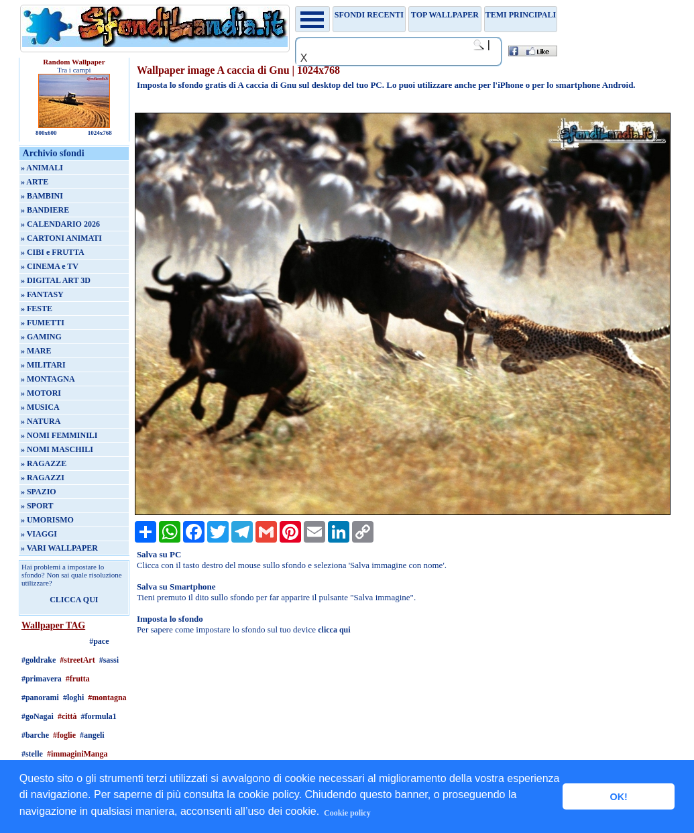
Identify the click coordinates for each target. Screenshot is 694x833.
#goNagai (37, 716)
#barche (35, 735)
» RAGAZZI (42, 477)
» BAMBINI (42, 196)
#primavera (41, 678)
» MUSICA (40, 407)
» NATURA (40, 421)
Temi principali (520, 14)
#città (67, 716)
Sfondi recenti (369, 14)
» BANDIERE (45, 210)
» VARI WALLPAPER (59, 548)
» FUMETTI (42, 322)
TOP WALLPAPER (445, 14)
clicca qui (334, 629)
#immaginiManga (77, 754)
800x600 (46, 132)
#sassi (109, 660)
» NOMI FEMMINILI (59, 435)
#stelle (32, 754)
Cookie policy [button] (347, 813)
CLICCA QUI (74, 599)
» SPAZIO (38, 491)
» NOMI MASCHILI (57, 449)
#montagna (107, 697)
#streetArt (77, 660)
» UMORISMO (47, 519)
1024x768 (100, 132)
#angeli (92, 735)
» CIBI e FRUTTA (52, 252)
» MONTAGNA (48, 379)
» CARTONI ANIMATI (61, 238)
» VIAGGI (39, 534)
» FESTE (36, 308)
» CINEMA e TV (49, 266)
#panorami (40, 697)
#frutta (78, 678)
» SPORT (37, 505)
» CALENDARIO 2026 (60, 224)
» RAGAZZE (43, 463)
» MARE (36, 350)
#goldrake (38, 660)
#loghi (73, 697)
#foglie (64, 735)
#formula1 (99, 716)
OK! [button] (618, 796)
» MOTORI (41, 393)
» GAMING (41, 336)
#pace (99, 641)
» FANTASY (42, 294)
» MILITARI (43, 365)
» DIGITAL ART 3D (56, 280)
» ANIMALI (42, 167)
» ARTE (34, 181)
